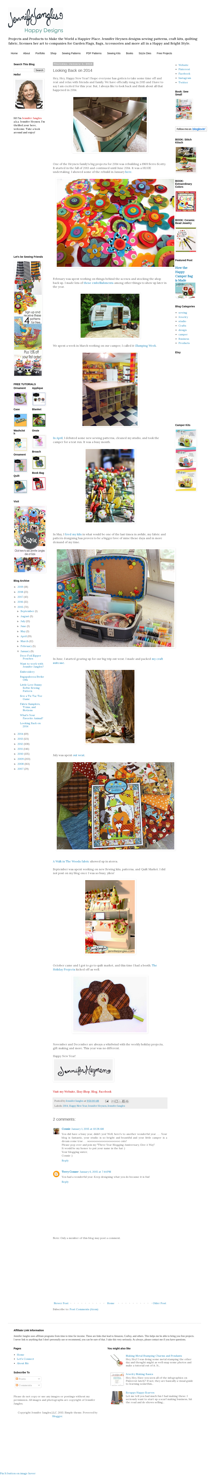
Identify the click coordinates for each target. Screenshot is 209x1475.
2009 (21, 759)
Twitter (183, 82)
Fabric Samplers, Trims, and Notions (30, 707)
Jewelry (183, 317)
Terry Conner (70, 1171)
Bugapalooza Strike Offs (32, 678)
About (26, 53)
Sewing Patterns (71, 53)
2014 (65, 1105)
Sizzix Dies (145, 53)
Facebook (105, 1091)
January (25, 651)
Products (184, 343)
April (24, 636)
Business (184, 338)
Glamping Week (145, 345)
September (28, 611)
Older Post (159, 1303)
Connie (66, 1129)
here (128, 172)
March (25, 641)
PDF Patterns (94, 53)
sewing (183, 312)
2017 (21, 596)
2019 (21, 586)
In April (58, 438)
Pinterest (184, 69)
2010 (21, 753)
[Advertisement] (110, 1270)
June (24, 626)
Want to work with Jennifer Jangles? (32, 665)
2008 (21, 764)
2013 (21, 738)
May (23, 631)
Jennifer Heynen (97, 1105)
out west (78, 755)
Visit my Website (64, 1091)
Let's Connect (25, 1359)
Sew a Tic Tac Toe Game (31, 697)
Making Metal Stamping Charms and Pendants (154, 1355)
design (183, 330)
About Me (23, 1363)
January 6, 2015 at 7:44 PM (95, 1171)
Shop (53, 53)
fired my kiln (73, 534)
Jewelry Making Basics (139, 1374)
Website (183, 65)
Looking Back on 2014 (30, 725)
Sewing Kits (113, 53)
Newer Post (61, 1303)
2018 (21, 592)
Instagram (185, 78)
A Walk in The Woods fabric (71, 861)
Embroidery (27, 671)
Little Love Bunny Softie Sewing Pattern (31, 688)
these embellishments (98, 283)
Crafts (182, 325)
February (27, 646)
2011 (21, 749)
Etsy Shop (83, 1091)
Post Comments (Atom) (84, 1309)
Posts (21, 1379)
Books (129, 53)
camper (183, 334)
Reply (65, 1160)
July (23, 621)
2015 (21, 607)
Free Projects (164, 53)
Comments (24, 1385)
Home (14, 53)
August (25, 616)
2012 (21, 744)
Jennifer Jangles (116, 1105)
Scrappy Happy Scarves (140, 1392)
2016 (21, 601)
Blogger (57, 1416)
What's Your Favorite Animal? (31, 717)
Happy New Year (78, 1105)
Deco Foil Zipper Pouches (30, 657)
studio (182, 321)
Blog (94, 1091)
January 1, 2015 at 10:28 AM (87, 1129)
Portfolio (40, 53)
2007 (21, 768)
